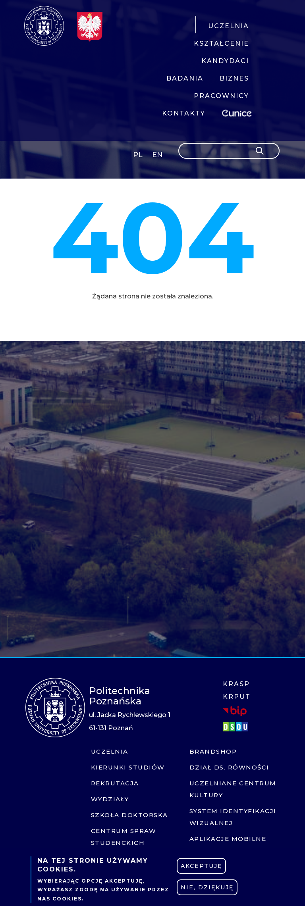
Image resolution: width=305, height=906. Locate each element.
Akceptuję (201, 865)
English (158, 156)
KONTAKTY (183, 113)
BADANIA (184, 78)
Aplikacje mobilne (227, 839)
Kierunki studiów (128, 767)
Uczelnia (109, 751)
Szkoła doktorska (129, 815)
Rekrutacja (115, 783)
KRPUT (237, 696)
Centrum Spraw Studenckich (123, 836)
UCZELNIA (228, 26)
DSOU (237, 727)
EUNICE (238, 112)
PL (138, 154)
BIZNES (234, 78)
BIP (235, 711)
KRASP (236, 684)
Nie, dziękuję (207, 887)
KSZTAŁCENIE (221, 43)
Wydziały (110, 799)
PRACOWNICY (221, 96)
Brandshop (213, 751)
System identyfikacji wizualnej (232, 817)
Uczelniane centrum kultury (232, 789)
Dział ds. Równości (229, 767)
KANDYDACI (225, 61)
